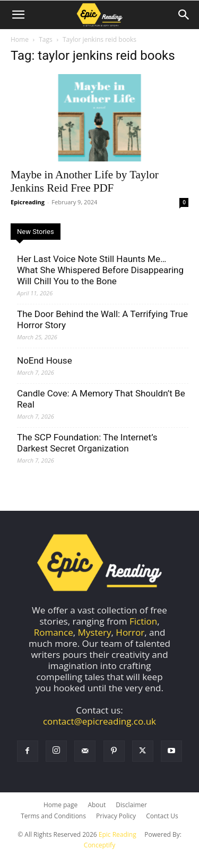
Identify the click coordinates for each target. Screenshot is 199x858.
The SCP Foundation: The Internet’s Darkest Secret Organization (87, 443)
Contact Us (162, 815)
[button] (18, 15)
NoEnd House (44, 360)
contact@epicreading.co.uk (99, 721)
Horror (130, 632)
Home (20, 39)
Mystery (94, 632)
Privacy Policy (116, 815)
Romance (53, 632)
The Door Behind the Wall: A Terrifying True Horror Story (102, 319)
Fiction (143, 621)
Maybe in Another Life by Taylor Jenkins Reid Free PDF (85, 181)
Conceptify (99, 845)
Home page (60, 804)
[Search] (184, 15)
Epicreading (28, 202)
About (97, 804)
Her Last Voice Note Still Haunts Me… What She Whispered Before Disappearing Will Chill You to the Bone (100, 270)
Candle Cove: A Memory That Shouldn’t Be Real (101, 399)
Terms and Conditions (53, 815)
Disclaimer (131, 804)
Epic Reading (117, 834)
